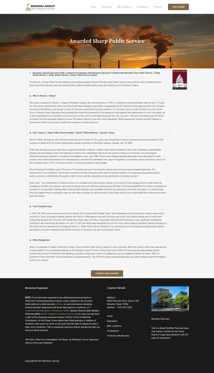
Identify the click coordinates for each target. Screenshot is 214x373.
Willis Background (41, 240)
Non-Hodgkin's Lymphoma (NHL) (58, 314)
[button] (98, 74)
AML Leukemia (126, 7)
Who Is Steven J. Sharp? (44, 96)
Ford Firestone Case (42, 206)
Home (97, 7)
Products (158, 7)
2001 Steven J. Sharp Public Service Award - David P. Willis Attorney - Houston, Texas (73, 132)
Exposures (109, 7)
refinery (59, 304)
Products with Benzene (118, 335)
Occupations (143, 7)
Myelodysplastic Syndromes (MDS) (52, 310)
